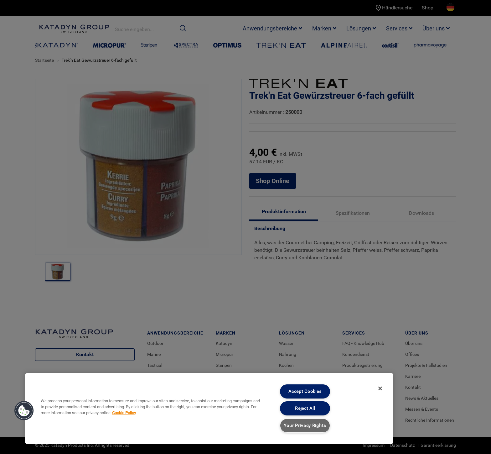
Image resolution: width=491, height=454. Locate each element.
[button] (24, 411)
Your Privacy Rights (305, 425)
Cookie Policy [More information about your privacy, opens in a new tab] (124, 412)
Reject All (305, 408)
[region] (209, 408)
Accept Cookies (304, 391)
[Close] (380, 388)
